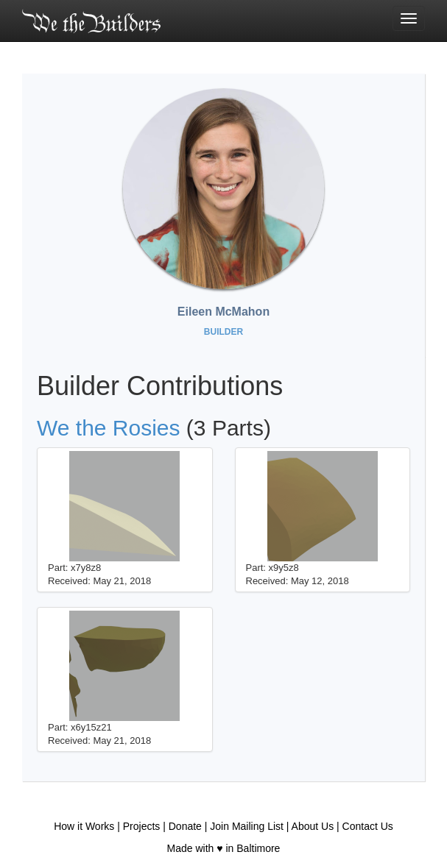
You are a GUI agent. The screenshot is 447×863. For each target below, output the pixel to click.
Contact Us (367, 826)
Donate (185, 826)
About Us (313, 826)
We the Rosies (108, 428)
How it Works (84, 826)
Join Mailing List (247, 826)
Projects (142, 826)
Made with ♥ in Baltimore (224, 848)
